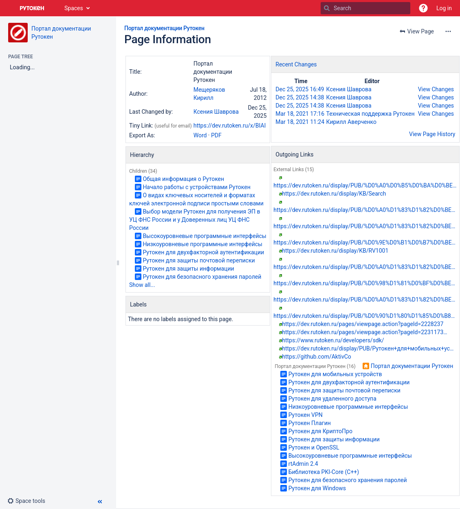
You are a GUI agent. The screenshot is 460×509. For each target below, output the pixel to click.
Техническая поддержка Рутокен (370, 113)
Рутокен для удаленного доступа (332, 398)
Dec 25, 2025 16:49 (299, 89)
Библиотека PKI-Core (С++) (323, 472)
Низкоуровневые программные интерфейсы (202, 244)
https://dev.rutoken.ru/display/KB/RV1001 (335, 250)
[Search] (327, 8)
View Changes (436, 89)
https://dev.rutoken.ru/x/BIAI (230, 125)
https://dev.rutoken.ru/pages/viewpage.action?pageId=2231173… (364, 332)
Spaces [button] (73, 8)
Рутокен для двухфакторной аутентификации (203, 252)
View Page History (432, 134)
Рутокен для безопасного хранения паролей (202, 276)
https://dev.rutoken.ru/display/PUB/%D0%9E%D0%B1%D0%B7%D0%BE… (364, 242)
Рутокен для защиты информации (188, 268)
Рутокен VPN (305, 415)
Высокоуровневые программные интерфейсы (204, 236)
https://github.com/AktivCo (316, 356)
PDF (216, 135)
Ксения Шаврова (216, 111)
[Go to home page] (32, 8)
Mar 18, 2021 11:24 (299, 122)
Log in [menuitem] (444, 8)
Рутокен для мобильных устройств (335, 374)
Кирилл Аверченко (351, 122)
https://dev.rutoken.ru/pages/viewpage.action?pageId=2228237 (362, 324)
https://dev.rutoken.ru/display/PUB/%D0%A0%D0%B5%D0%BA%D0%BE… (364, 185)
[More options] (448, 31)
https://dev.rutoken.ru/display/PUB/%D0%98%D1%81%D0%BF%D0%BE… (364, 283)
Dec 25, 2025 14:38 (299, 97)
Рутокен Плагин (309, 423)
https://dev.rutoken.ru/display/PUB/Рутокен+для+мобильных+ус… (367, 348)
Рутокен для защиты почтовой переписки (199, 260)
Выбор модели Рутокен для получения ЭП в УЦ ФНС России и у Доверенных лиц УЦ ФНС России (194, 219)
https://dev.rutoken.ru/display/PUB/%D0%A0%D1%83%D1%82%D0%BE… (364, 210)
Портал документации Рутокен (164, 28)
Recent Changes (296, 64)
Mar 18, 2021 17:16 (299, 113)
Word (200, 135)
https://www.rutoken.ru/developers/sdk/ (333, 340)
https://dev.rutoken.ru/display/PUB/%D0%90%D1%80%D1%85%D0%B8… (364, 316)
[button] (423, 8)
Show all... (142, 285)
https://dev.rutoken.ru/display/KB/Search (334, 193)
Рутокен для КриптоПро (320, 431)
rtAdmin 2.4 (303, 464)
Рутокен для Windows (317, 488)
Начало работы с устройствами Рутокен (196, 187)
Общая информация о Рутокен (183, 179)
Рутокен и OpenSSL (313, 447)
